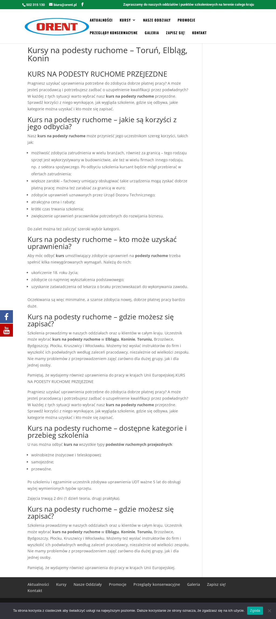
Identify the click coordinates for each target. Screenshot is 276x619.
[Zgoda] (269, 610)
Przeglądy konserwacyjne (114, 33)
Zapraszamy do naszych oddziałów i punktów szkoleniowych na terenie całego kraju (188, 4)
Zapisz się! (175, 33)
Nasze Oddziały (157, 20)
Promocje (186, 20)
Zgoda (255, 610)
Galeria (152, 33)
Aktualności (101, 20)
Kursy (125, 20)
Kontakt (199, 33)
